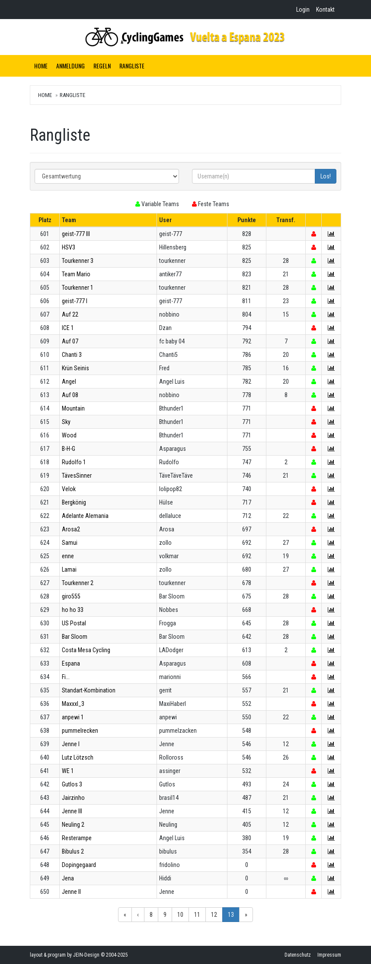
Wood (69, 435)
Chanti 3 (72, 354)
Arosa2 (71, 529)
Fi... (66, 676)
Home (41, 65)
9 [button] (164, 914)
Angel (69, 381)
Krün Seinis (75, 368)
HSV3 (68, 247)
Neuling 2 (73, 824)
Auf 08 (70, 394)
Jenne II (71, 891)
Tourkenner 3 (77, 260)
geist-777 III (76, 233)
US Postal (74, 623)
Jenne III (72, 811)
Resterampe (77, 838)
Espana (71, 663)
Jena (68, 878)
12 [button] (214, 914)
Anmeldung (70, 65)
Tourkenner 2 (77, 582)
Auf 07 (70, 341)
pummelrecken (80, 730)
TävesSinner (77, 475)
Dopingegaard (79, 864)
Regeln (102, 65)
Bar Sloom (74, 636)
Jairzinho (73, 797)
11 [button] (197, 914)
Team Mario (76, 274)
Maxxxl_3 (73, 703)
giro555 (71, 596)
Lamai (69, 569)
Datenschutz (298, 955)
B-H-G (68, 448)
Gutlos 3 (72, 784)
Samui (69, 542)
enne (68, 556)
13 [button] (231, 914)
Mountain (73, 408)
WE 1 (68, 770)
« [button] (125, 914)
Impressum (329, 955)
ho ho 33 (72, 609)
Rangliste (131, 65)
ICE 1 (68, 327)
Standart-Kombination (88, 690)
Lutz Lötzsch (77, 757)
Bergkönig (74, 502)
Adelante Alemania (85, 515)
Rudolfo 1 (74, 462)
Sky (66, 421)
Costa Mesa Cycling (86, 650)
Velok (69, 488)
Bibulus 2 (73, 851)
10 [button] (180, 914)
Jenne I (71, 744)
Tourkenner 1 (77, 287)
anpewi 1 (73, 717)
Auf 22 (70, 314)
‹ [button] (138, 914)
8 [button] (151, 914)
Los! (325, 176)
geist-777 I (74, 301)
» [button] (246, 914)
